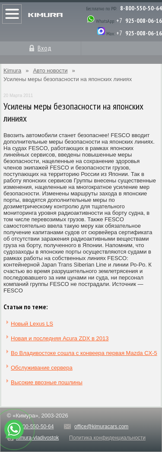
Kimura (12, 70)
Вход (44, 48)
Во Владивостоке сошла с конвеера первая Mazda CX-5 (84, 353)
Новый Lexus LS (32, 323)
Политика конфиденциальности (107, 438)
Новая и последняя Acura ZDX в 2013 (60, 338)
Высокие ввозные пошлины (47, 382)
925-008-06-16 (143, 21)
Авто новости (50, 70)
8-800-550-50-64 (141, 8)
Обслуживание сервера (42, 367)
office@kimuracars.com (101, 427)
